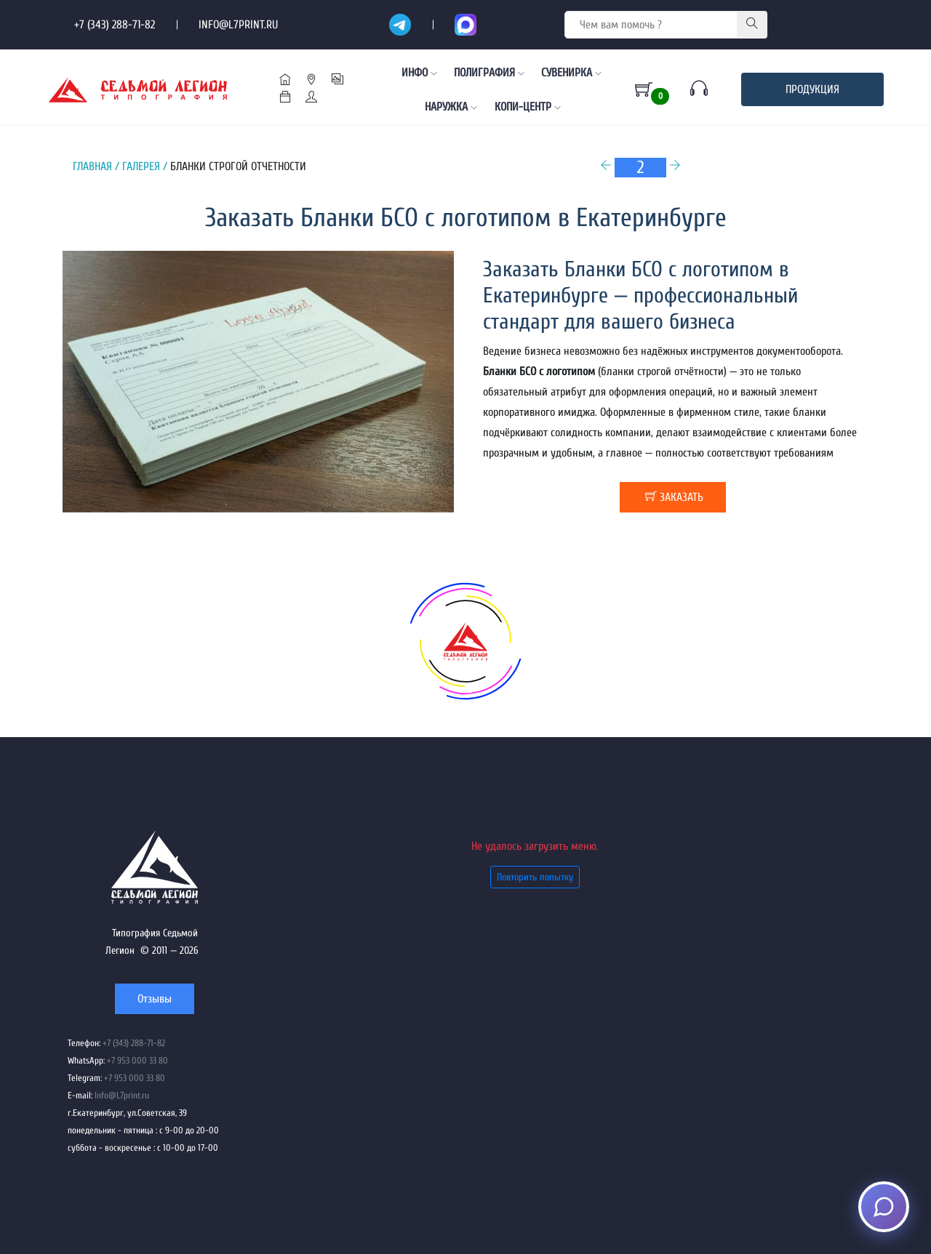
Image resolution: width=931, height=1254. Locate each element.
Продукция (812, 89)
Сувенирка (571, 72)
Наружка (451, 106)
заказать (674, 497)
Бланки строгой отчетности (238, 166)
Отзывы (154, 998)
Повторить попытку (535, 877)
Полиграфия (489, 72)
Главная (92, 166)
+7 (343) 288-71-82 (114, 24)
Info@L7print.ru (238, 24)
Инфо (419, 72)
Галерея (141, 166)
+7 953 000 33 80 (137, 1061)
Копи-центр (528, 106)
